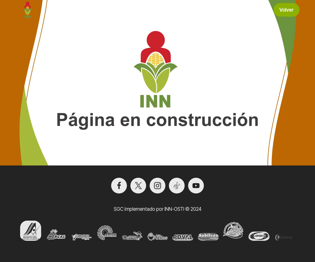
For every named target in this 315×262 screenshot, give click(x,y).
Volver (286, 10)
